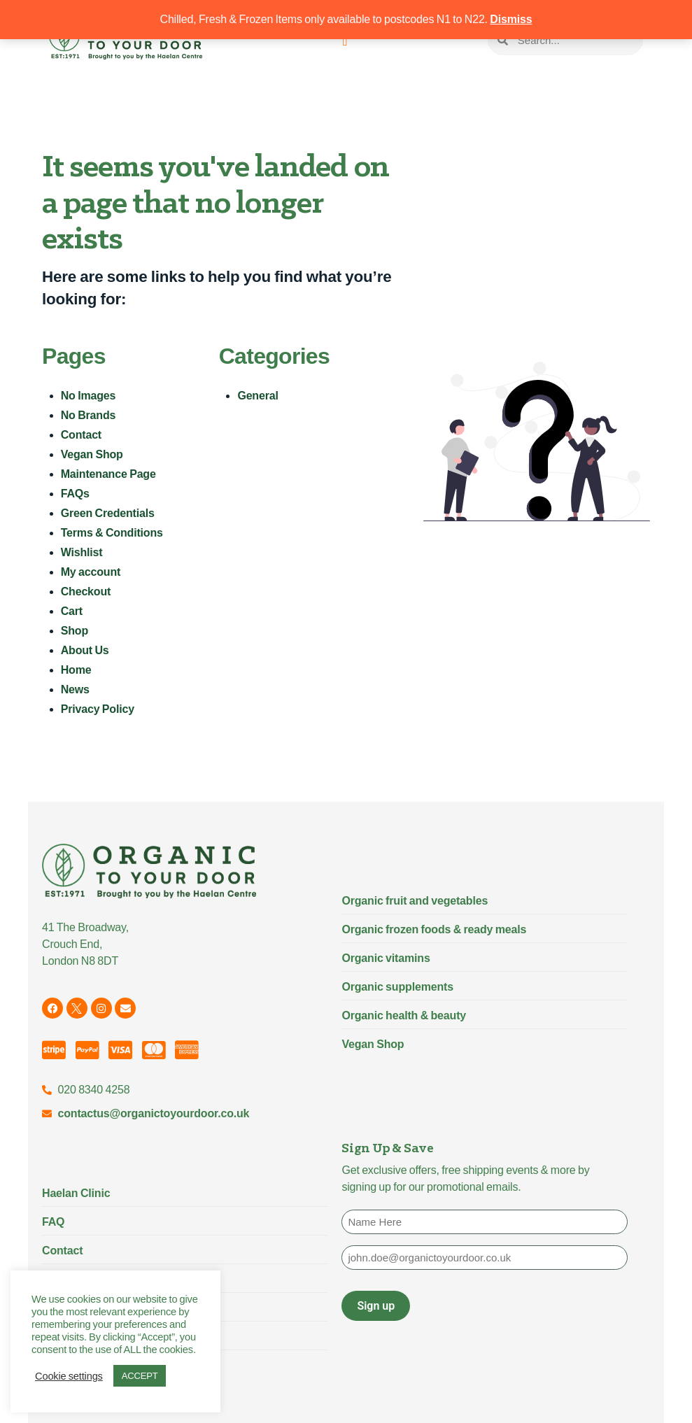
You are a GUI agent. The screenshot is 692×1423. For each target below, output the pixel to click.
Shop (74, 631)
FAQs (75, 494)
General (257, 396)
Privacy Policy (97, 709)
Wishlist (82, 552)
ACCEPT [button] (140, 1376)
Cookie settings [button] (69, 1376)
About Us (85, 650)
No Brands (88, 415)
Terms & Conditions (112, 533)
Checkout (86, 591)
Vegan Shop (92, 454)
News (75, 689)
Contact (81, 435)
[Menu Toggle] (344, 41)
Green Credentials (108, 513)
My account (90, 572)
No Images (88, 396)
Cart (72, 611)
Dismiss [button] (511, 19)
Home (76, 670)
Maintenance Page (108, 474)
